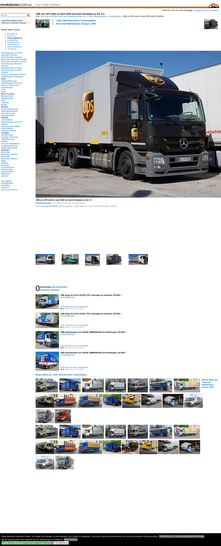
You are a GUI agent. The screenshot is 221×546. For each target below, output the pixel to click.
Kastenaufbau (115, 16)
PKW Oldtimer (7, 128)
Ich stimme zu (60, 543)
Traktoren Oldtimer (9, 131)
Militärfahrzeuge (7, 139)
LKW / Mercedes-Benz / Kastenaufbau (76, 20)
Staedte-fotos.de (13, 45)
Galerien (4, 176)
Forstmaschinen (7, 167)
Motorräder (5, 152)
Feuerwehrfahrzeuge (9, 109)
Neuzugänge (6, 181)
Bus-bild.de (11, 36)
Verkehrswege (7, 169)
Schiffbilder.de (12, 40)
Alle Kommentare (59, 287)
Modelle (4, 141)
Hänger (4, 105)
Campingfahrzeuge (9, 81)
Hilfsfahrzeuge (7, 135)
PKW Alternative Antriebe (11, 68)
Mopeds (4, 163)
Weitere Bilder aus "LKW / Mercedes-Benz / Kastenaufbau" (61, 375)
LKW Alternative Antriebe (11, 57)
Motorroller (5, 156)
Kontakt (45, 5)
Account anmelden (210, 10)
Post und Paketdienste (10, 144)
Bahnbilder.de (12, 34)
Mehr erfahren (70, 539)
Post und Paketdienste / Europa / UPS (76, 24)
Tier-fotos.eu (11, 49)
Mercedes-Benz (100, 16)
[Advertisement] (92, 37)
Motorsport (5, 174)
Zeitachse (5, 187)
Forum (38, 5)
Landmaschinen (7, 172)
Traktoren (5, 102)
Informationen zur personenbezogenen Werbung (181, 536)
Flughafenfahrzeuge (9, 146)
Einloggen (197, 10)
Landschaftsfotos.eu (14, 47)
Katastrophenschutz (9, 148)
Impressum (54, 5)
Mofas (3, 161)
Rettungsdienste (8, 115)
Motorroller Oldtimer (9, 159)
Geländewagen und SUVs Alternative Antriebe (11, 54)
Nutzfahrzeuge (7, 98)
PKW (3, 90)
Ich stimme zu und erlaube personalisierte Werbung (27, 543)
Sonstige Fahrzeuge (9, 137)
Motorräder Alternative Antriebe (14, 59)
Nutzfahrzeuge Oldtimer (11, 126)
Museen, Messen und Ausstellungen (10, 86)
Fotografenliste (7, 183)
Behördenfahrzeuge (9, 111)
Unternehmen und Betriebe (12, 77)
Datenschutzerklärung (9, 190)
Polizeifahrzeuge (8, 113)
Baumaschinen (7, 96)
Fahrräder (5, 165)
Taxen (3, 92)
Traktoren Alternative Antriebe (13, 74)
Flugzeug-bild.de (13, 42)
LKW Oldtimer (7, 120)
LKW (90, 16)
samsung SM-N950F (49, 206)
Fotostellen (5, 185)
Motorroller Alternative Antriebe (13, 61)
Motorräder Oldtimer (9, 154)
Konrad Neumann (43, 203)
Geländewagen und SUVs (11, 83)
